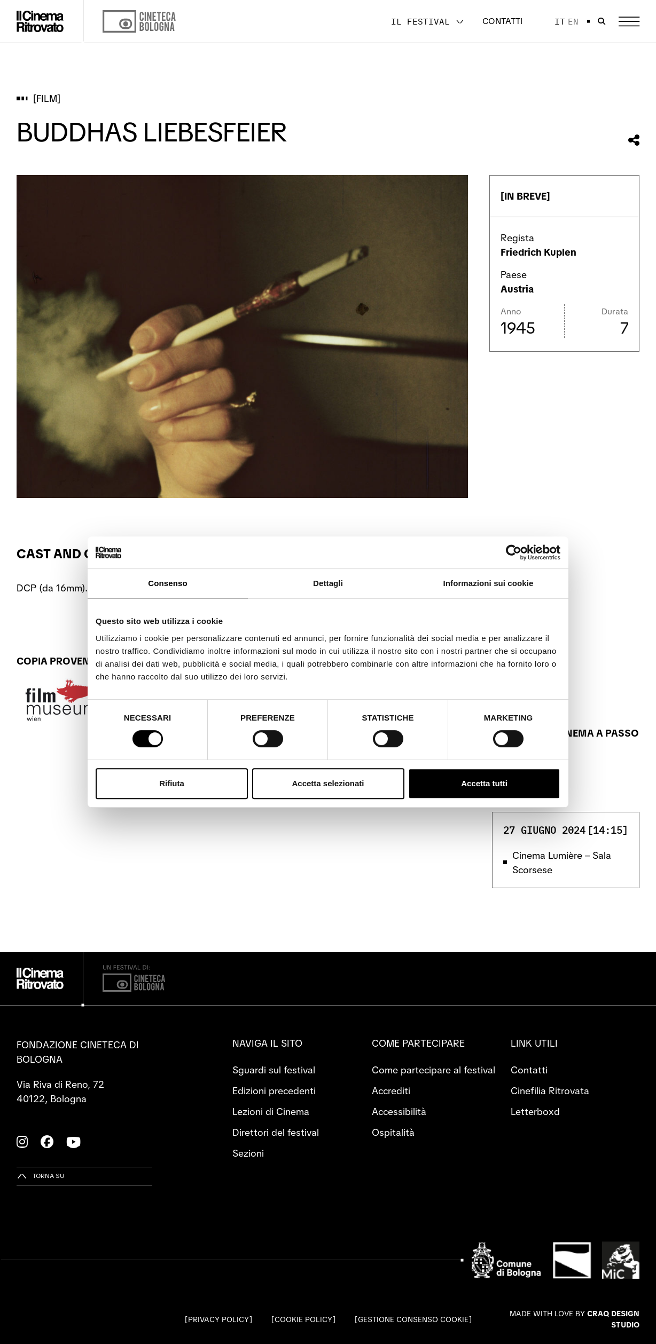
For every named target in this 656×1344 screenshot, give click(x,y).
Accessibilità (399, 1111)
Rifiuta (171, 783)
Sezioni (248, 1153)
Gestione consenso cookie (413, 1319)
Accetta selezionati (328, 783)
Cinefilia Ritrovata (550, 1091)
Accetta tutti (484, 783)
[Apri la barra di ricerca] (601, 21)
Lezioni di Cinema (270, 1111)
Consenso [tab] (167, 583)
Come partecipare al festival (433, 1070)
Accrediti (391, 1091)
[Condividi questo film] (633, 140)
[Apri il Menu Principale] (629, 21)
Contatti (502, 21)
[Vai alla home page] (40, 21)
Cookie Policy (303, 1319)
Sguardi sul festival (273, 1070)
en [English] (573, 21)
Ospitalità (393, 1132)
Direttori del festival (275, 1132)
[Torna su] (41, 1176)
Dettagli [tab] (328, 583)
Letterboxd (535, 1111)
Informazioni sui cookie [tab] (488, 583)
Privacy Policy (218, 1319)
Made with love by (574, 1319)
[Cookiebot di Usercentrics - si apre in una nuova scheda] (513, 552)
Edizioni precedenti (274, 1091)
